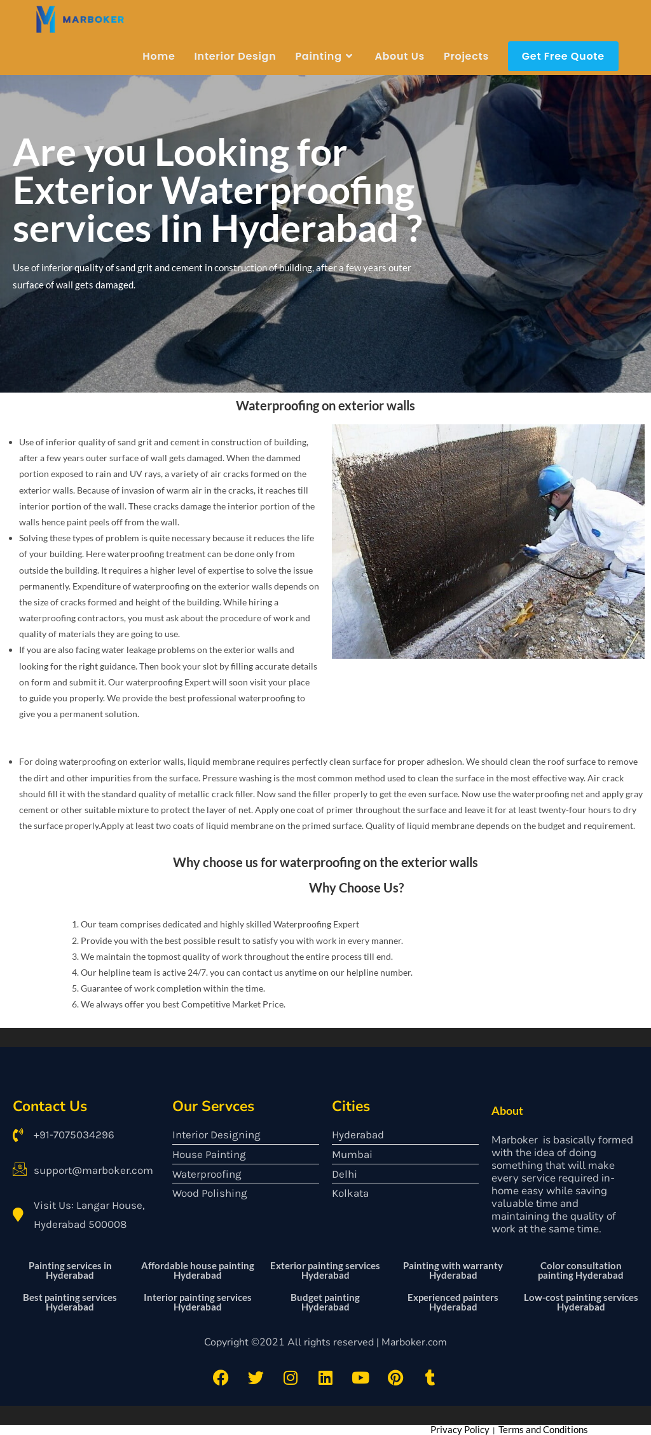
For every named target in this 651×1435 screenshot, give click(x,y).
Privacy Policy (460, 1428)
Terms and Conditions (543, 1428)
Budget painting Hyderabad (325, 1301)
